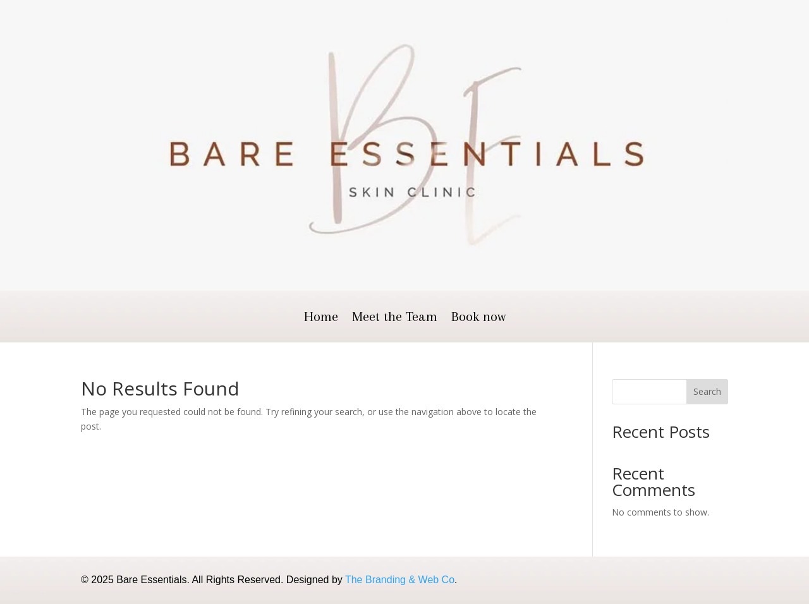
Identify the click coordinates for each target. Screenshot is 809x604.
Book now (478, 318)
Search (707, 391)
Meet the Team (394, 318)
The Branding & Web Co (399, 579)
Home (321, 318)
